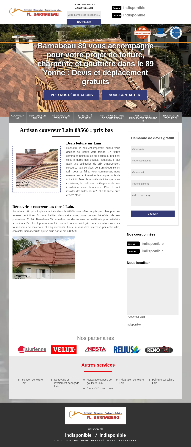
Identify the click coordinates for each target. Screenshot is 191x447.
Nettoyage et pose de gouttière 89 (112, 117)
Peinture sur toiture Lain (163, 381)
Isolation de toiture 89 (171, 117)
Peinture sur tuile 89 (37, 117)
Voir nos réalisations (72, 95)
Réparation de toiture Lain (132, 381)
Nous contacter (124, 95)
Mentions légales (122, 440)
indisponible (128, 8)
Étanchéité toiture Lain (100, 388)
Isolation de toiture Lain (32, 381)
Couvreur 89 (17, 117)
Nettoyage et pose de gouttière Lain (99, 381)
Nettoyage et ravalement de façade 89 (143, 118)
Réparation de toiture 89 (61, 117)
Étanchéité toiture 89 (85, 117)
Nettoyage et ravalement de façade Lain (66, 383)
